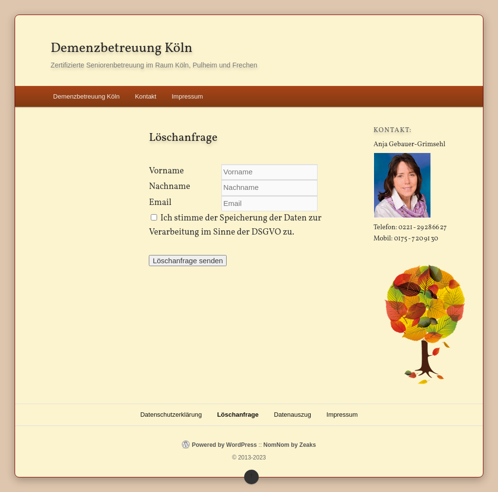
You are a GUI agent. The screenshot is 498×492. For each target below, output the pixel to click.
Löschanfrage (237, 414)
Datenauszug (292, 414)
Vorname (166, 171)
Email (160, 203)
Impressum (187, 96)
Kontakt (145, 96)
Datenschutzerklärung (170, 414)
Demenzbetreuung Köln (122, 48)
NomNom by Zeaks (290, 444)
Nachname (169, 187)
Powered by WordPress (224, 444)
